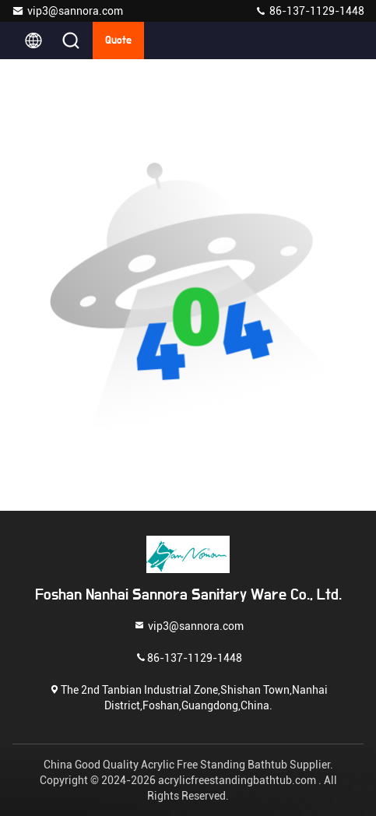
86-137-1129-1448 (309, 11)
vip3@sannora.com (67, 11)
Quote (118, 40)
